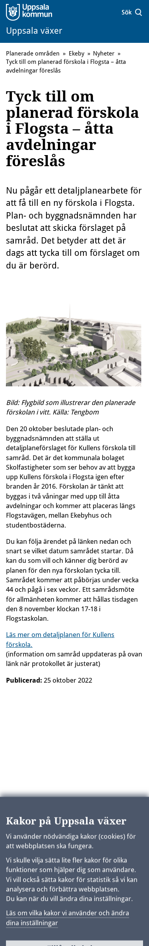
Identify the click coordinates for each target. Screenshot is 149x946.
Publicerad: (24, 680)
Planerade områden (33, 53)
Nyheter (103, 53)
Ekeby (76, 53)
